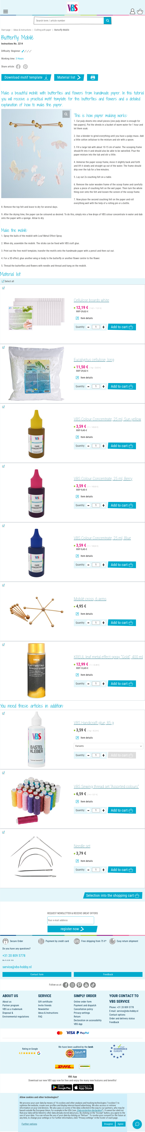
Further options (29, 1124)
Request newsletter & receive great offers (72, 913)
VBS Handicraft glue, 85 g (94, 722)
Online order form (83, 1001)
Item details (84, 318)
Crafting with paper (42, 29)
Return (77, 1016)
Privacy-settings (82, 1012)
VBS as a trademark (12, 1009)
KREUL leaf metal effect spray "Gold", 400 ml (108, 657)
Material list (69, 77)
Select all (9, 281)
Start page (5, 29)
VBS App (78, 1024)
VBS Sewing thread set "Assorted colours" (106, 786)
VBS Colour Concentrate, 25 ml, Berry (103, 478)
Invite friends (44, 1005)
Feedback (108, 974)
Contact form (36, 974)
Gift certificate (45, 1001)
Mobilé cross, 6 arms (90, 599)
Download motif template (26, 77)
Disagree (108, 1124)
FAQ (40, 1016)
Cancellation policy (83, 1009)
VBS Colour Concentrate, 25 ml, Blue (102, 538)
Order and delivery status (122, 1018)
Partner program (10, 1005)
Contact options (117, 1014)
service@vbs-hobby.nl (127, 1011)
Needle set (82, 846)
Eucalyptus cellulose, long (94, 359)
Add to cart (122, 327)
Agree (121, 1124)
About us (6, 1001)
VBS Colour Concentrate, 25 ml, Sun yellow (107, 419)
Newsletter (43, 1009)
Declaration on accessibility (88, 1020)
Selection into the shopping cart (112, 895)
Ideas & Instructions (22, 29)
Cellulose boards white (91, 300)
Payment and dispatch (85, 1005)
